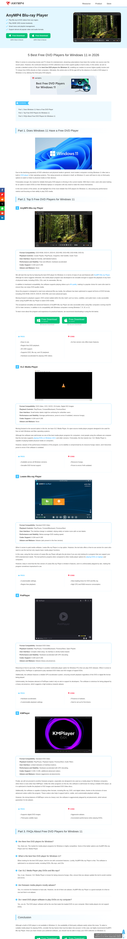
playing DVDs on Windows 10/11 (45, 438)
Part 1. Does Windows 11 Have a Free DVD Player (35, 109)
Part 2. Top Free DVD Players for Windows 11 (34, 113)
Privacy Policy (112, 936)
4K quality (73, 284)
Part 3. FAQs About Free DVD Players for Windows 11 (36, 116)
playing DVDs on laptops (94, 557)
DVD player (24, 175)
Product (98, 4)
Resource (86, 4)
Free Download (17, 35)
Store (109, 4)
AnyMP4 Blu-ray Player (27, 15)
